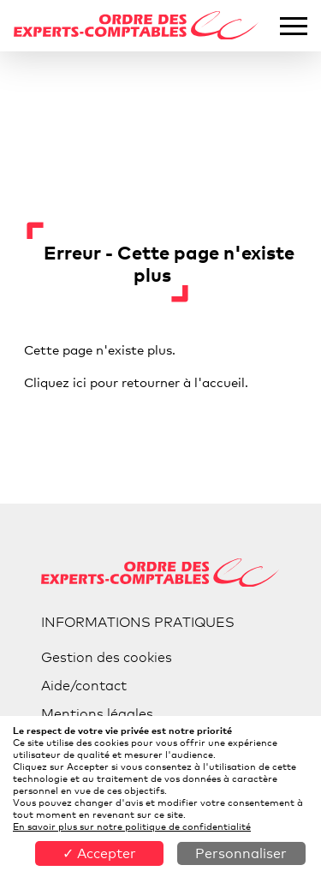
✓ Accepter (99, 853)
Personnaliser (241, 853)
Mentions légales (97, 714)
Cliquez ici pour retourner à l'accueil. (136, 382)
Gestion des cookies (106, 657)
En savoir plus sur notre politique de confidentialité (132, 826)
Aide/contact (84, 685)
